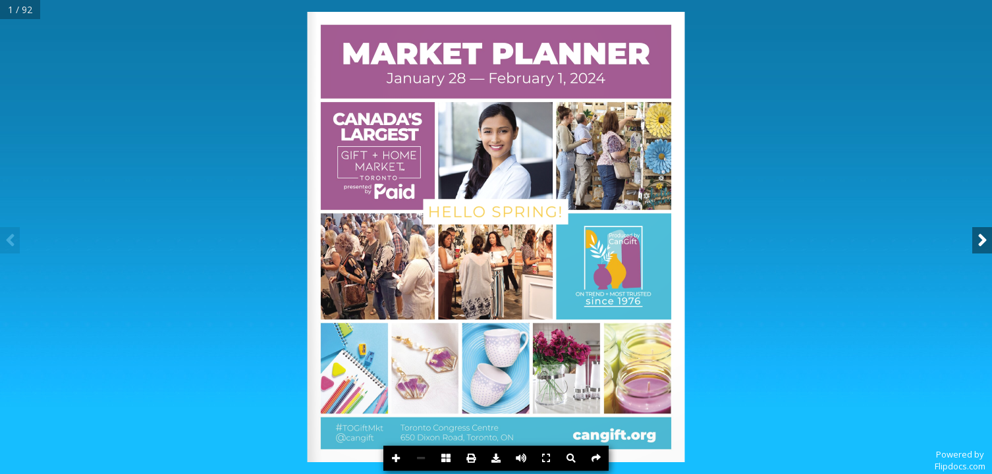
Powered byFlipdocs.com (960, 460)
